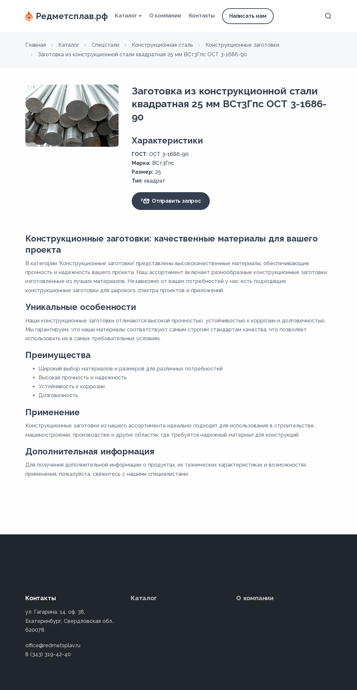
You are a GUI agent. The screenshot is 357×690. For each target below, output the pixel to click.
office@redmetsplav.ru (52, 645)
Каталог (126, 16)
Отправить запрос (170, 201)
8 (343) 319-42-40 (48, 654)
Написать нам (247, 16)
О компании (165, 16)
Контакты (202, 16)
